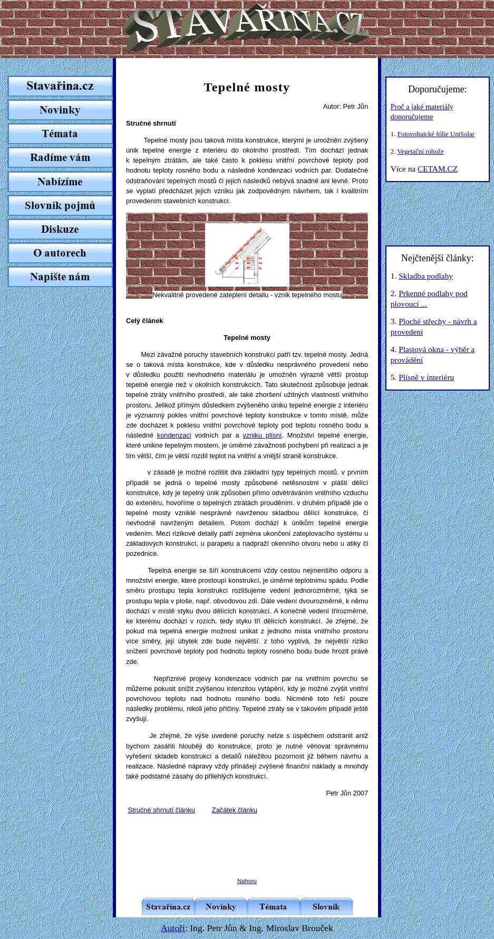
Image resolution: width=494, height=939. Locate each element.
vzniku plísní (262, 435)
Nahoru (247, 881)
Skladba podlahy (426, 275)
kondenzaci (174, 435)
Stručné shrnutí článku (161, 810)
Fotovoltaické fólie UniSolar (436, 134)
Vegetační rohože (420, 151)
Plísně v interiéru (426, 377)
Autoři (173, 928)
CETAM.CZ (438, 168)
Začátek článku (234, 810)
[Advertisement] (249, 837)
